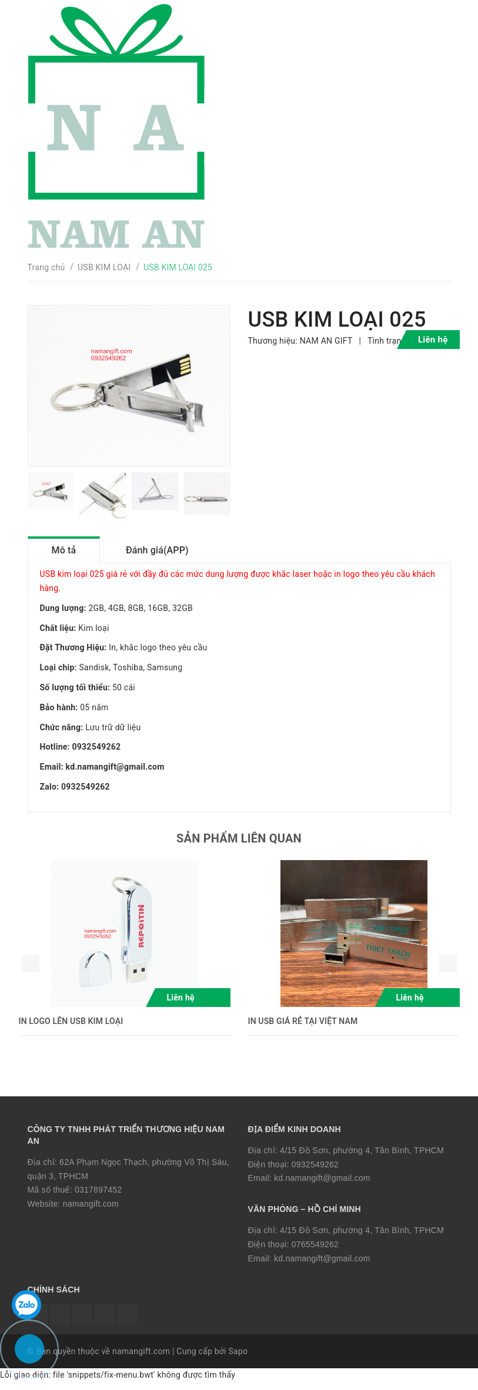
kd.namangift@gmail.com (322, 1185)
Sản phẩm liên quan (239, 845)
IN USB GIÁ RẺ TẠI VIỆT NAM (303, 1028)
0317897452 (98, 1197)
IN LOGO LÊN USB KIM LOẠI (71, 1028)
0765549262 (315, 1251)
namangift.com (91, 1211)
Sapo (238, 1359)
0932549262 (315, 1171)
